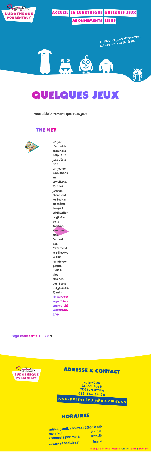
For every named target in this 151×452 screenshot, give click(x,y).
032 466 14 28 (92, 394)
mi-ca (143, 449)
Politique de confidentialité (105, 449)
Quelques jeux (120, 12)
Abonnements (87, 20)
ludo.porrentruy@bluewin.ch (92, 400)
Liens (110, 20)
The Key (46, 130)
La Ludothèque (87, 12)
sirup (134, 449)
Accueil (60, 12)
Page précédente (24, 336)
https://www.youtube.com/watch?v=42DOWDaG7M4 (61, 306)
